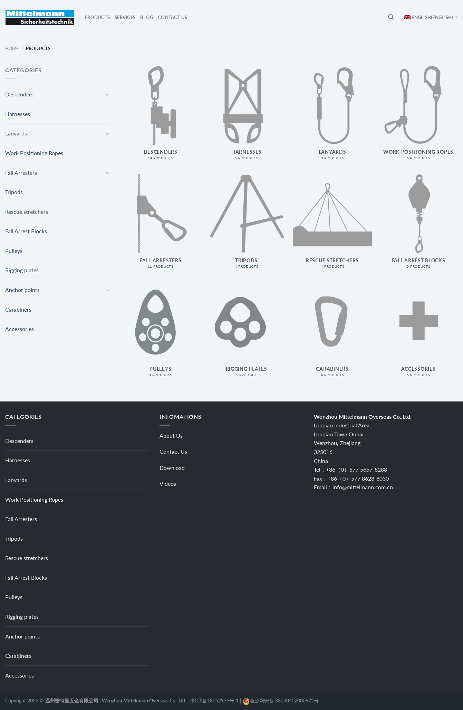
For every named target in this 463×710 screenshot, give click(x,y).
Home (12, 48)
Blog (146, 17)
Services (125, 17)
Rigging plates (22, 270)
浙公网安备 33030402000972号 (284, 700)
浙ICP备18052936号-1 (214, 700)
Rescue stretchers (26, 211)
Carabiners (18, 309)
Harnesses (17, 114)
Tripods (14, 192)
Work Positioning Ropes (34, 153)
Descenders (19, 94)
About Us (171, 435)
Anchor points (22, 289)
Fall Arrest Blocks (26, 231)
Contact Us (172, 17)
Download (172, 467)
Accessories (19, 328)
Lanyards (16, 133)
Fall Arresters (21, 172)
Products (97, 17)
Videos (168, 483)
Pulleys (13, 250)
